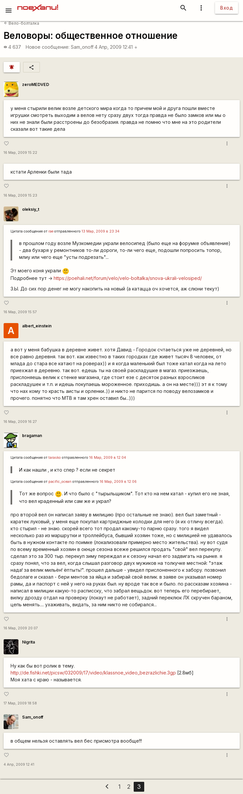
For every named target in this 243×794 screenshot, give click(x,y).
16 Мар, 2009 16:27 (20, 422)
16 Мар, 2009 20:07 (21, 628)
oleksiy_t (30, 209)
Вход (226, 8)
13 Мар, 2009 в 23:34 (101, 231)
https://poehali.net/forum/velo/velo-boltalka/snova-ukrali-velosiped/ (128, 278)
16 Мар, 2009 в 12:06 (118, 481)
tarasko (54, 457)
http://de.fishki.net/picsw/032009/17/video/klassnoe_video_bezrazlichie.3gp (93, 672)
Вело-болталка (22, 23)
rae (50, 231)
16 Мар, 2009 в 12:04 (107, 457)
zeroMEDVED (35, 84)
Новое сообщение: (47, 47)
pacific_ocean (59, 481)
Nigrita (28, 642)
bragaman (32, 435)
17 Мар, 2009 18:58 (20, 703)
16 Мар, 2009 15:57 (20, 312)
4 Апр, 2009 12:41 (116, 47)
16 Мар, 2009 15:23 (20, 195)
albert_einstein (37, 325)
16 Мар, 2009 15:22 (20, 153)
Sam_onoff (82, 47)
